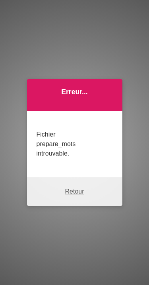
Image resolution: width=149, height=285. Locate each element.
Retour (74, 191)
